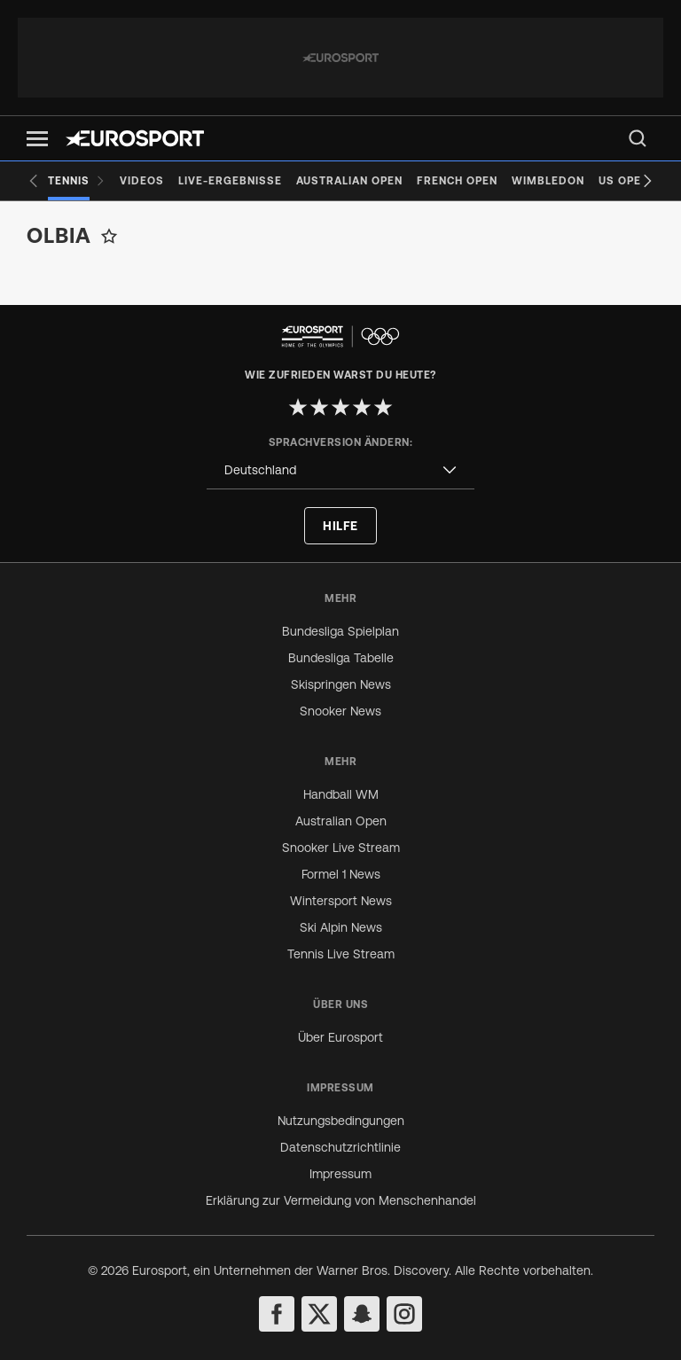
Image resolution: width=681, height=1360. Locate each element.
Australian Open (341, 821)
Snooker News (340, 711)
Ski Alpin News (341, 927)
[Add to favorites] (109, 236)
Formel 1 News (340, 874)
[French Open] (457, 180)
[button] (37, 138)
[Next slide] (647, 181)
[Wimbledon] (548, 180)
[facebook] (276, 1314)
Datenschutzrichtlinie (340, 1147)
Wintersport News (341, 901)
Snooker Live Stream (341, 847)
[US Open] (623, 180)
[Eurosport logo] (135, 138)
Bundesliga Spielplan (340, 631)
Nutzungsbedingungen (341, 1121)
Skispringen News (341, 684)
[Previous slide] (34, 181)
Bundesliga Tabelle (341, 658)
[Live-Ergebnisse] (230, 180)
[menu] (637, 138)
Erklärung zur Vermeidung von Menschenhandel (341, 1200)
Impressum (340, 1174)
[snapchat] (362, 1314)
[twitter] (319, 1314)
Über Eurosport (340, 1037)
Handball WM (341, 794)
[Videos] (142, 180)
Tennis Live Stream (341, 954)
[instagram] (404, 1314)
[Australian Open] (349, 180)
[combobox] (340, 470)
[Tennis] (77, 180)
